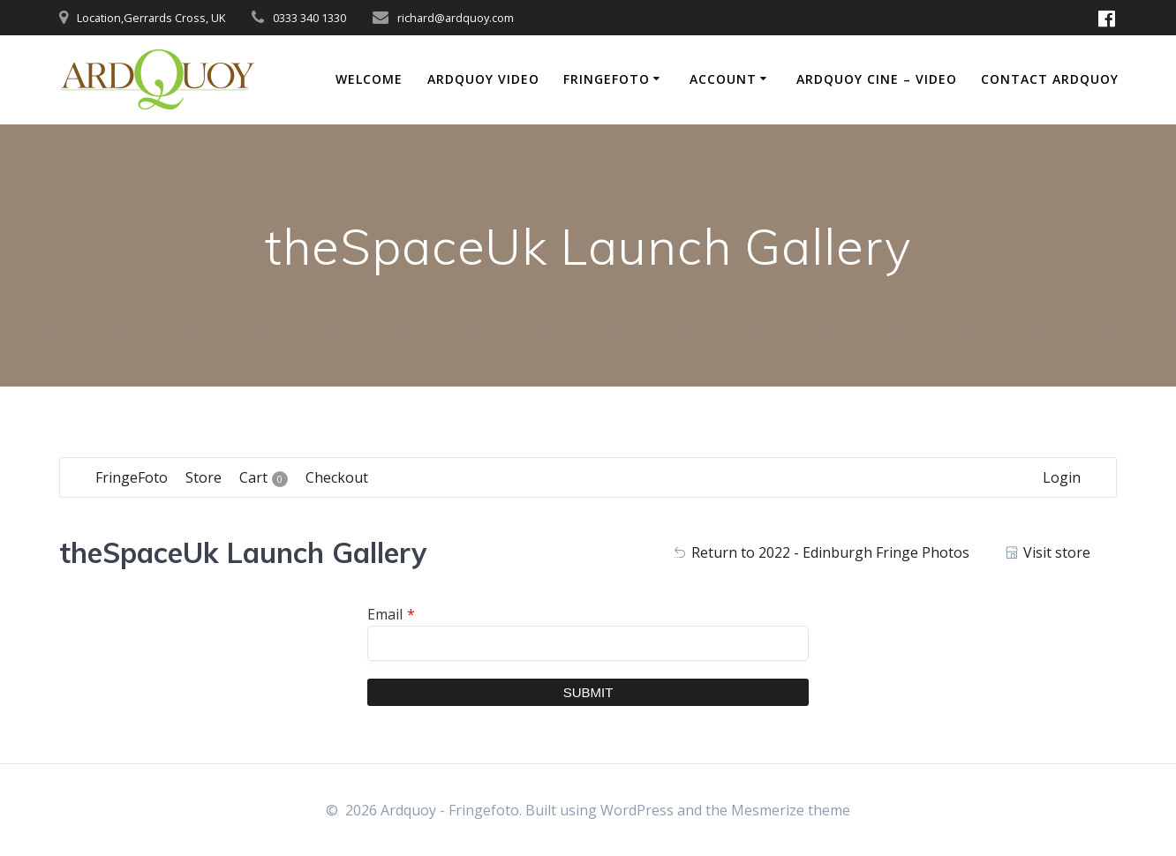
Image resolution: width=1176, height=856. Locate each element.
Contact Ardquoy (1050, 79)
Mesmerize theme (790, 810)
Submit (588, 692)
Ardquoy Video (483, 79)
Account (723, 79)
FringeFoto (606, 79)
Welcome (369, 79)
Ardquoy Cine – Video (876, 79)
